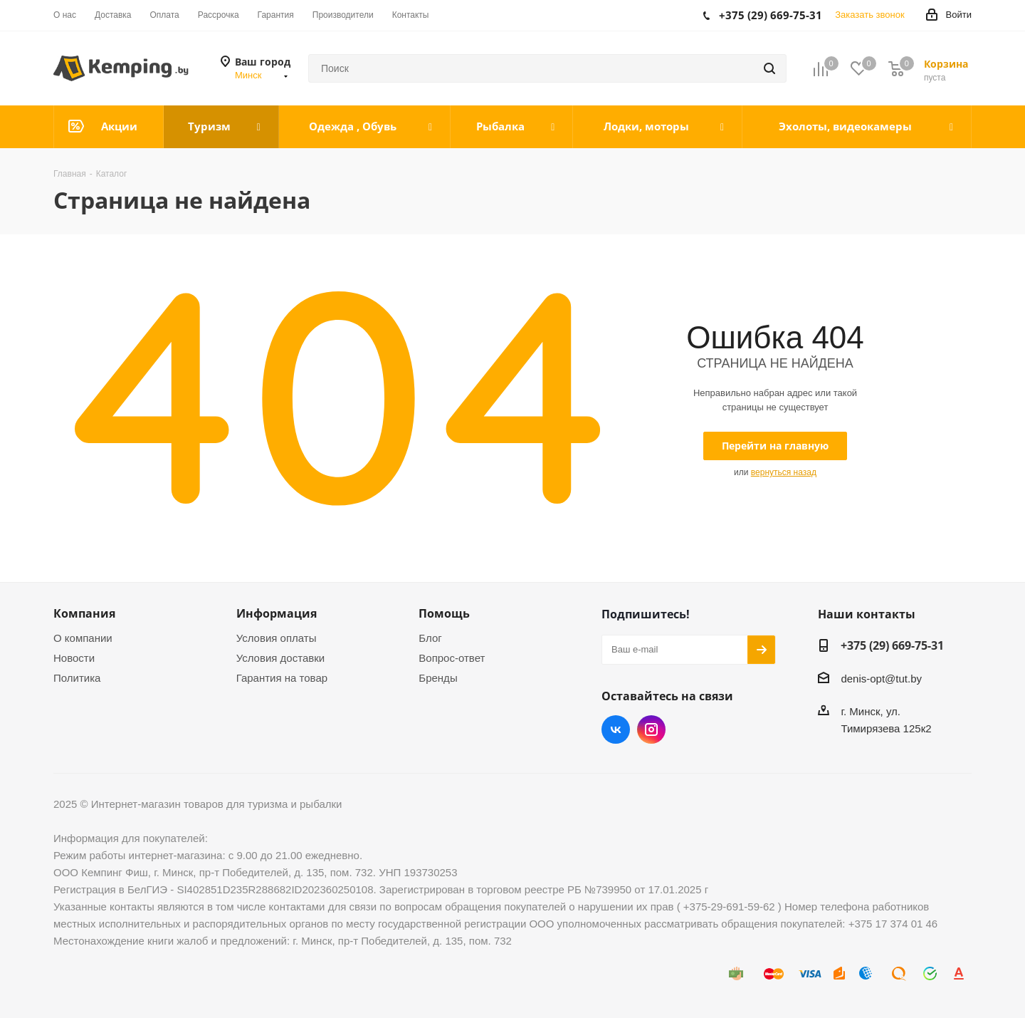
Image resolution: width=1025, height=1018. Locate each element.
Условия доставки (280, 658)
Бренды (438, 678)
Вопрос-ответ (452, 658)
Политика (76, 678)
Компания (84, 613)
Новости (74, 658)
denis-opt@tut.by (881, 678)
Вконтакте (615, 729)
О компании (82, 638)
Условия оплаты (276, 638)
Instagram (651, 729)
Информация (276, 613)
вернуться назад (783, 472)
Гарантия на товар (281, 678)
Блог (430, 638)
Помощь (444, 613)
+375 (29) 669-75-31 (892, 645)
